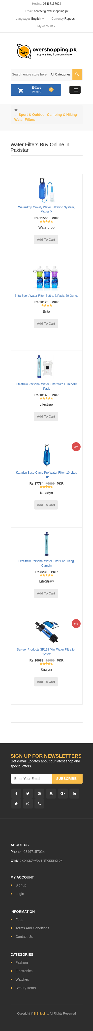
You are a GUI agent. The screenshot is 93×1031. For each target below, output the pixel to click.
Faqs (19, 920)
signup (21, 885)
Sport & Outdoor (32, 115)
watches (22, 979)
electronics (24, 971)
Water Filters (24, 120)
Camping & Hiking (62, 115)
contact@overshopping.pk (51, 11)
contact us (24, 937)
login (20, 894)
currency (65, 18)
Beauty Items (26, 988)
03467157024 (52, 3)
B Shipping (41, 1013)
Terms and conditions (32, 928)
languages (30, 18)
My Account (46, 26)
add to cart (46, 239)
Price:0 (35, 91)
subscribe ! (67, 779)
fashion (22, 962)
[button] (75, 90)
